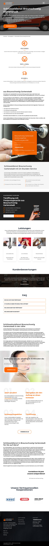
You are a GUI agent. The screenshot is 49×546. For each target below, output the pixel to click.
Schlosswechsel (10, 253)
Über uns (5, 530)
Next (46, 499)
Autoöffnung (24, 253)
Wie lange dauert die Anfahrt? (12, 311)
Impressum (5, 532)
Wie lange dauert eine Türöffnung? (13, 307)
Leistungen (21, 517)
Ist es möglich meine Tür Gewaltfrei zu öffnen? (16, 304)
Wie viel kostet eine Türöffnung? (12, 300)
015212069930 (8, 398)
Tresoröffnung (39, 253)
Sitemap (5, 534)
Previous (2, 499)
